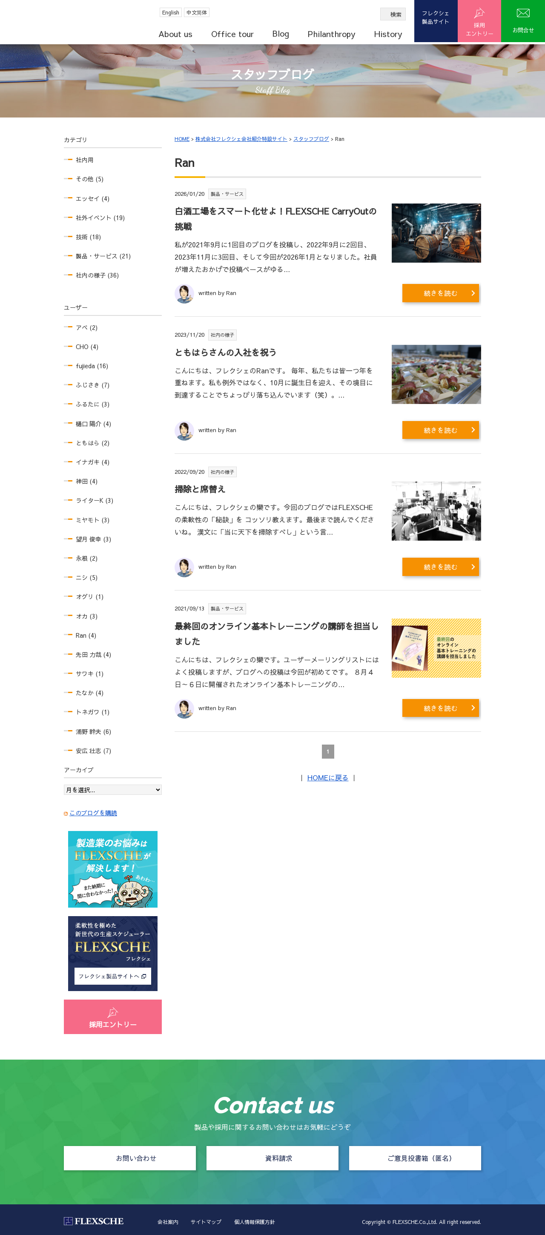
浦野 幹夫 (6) (93, 731)
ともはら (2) (92, 442)
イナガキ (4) (92, 462)
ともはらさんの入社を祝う (226, 352)
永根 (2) (87, 558)
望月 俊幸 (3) (93, 539)
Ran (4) (86, 635)
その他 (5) (89, 179)
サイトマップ (206, 1221)
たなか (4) (89, 692)
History (388, 33)
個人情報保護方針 (254, 1221)
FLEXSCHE (65, 21)
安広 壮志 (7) (93, 750)
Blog (280, 33)
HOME (182, 138)
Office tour (232, 33)
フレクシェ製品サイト (436, 17)
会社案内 (168, 1221)
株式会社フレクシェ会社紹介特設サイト (241, 138)
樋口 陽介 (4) (93, 423)
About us (175, 33)
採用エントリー (113, 1024)
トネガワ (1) (92, 712)
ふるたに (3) (92, 404)
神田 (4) (87, 481)
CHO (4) (87, 346)
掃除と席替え (200, 489)
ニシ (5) (87, 577)
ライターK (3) (94, 500)
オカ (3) (87, 616)
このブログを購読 (93, 812)
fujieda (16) (92, 365)
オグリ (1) (89, 596)
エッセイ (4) (92, 198)
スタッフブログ (311, 138)
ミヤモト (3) (92, 520)
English (170, 12)
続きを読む (441, 293)
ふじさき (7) (92, 385)
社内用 (85, 159)
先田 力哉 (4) (93, 654)
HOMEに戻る (328, 777)
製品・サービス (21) (103, 256)
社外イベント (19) (100, 217)
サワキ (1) (89, 673)
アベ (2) (87, 327)
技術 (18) (88, 236)
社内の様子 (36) (97, 275)
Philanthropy (332, 33)
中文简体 (196, 12)
